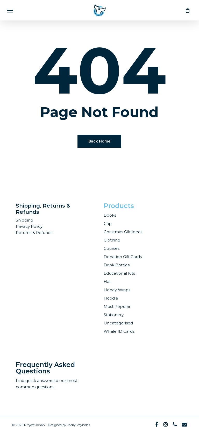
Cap (108, 223)
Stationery (114, 314)
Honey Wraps (117, 289)
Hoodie (111, 298)
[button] (10, 10)
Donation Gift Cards (123, 256)
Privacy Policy (29, 226)
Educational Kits (119, 273)
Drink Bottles (117, 264)
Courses (111, 248)
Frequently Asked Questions (45, 368)
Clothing (112, 240)
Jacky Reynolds (78, 425)
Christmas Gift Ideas (123, 231)
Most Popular (117, 306)
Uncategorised (118, 323)
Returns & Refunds (34, 232)
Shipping (24, 220)
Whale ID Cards (119, 331)
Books (110, 215)
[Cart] (186, 10)
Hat (107, 281)
